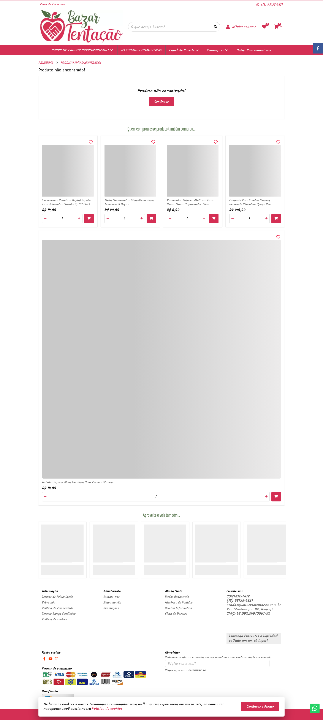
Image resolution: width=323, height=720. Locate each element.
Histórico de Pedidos (179, 602)
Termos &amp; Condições (59, 614)
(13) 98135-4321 (239, 600)
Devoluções (111, 608)
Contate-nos (111, 597)
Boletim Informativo (178, 608)
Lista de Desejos (176, 614)
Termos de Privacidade (57, 597)
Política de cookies (54, 619)
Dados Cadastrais (177, 597)
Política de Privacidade (57, 608)
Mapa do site (112, 602)
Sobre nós (48, 602)
